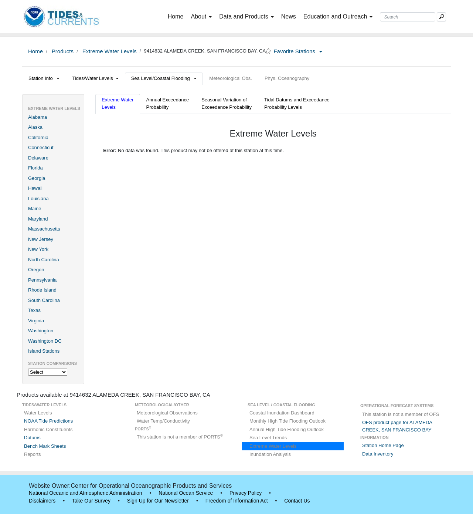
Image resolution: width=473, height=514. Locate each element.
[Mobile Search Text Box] (441, 16)
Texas (34, 310)
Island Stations (43, 351)
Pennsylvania (42, 280)
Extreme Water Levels (109, 51)
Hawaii (35, 188)
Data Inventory (378, 454)
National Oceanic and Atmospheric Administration (85, 493)
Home (177, 16)
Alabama (37, 117)
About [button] (201, 16)
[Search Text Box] (407, 16)
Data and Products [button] (246, 16)
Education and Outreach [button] (338, 16)
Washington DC (45, 341)
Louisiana (38, 198)
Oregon (36, 269)
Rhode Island (42, 290)
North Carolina (43, 259)
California (38, 137)
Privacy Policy (245, 493)
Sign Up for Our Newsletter (158, 501)
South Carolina (44, 300)
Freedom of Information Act (236, 501)
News (288, 16)
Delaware (38, 158)
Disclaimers (42, 501)
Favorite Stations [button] (297, 51)
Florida (35, 168)
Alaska (35, 127)
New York (38, 249)
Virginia (36, 320)
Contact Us (297, 501)
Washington (40, 330)
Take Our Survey (91, 501)
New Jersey (40, 239)
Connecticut (41, 147)
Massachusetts (44, 229)
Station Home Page (383, 445)
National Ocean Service (186, 493)
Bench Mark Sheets (45, 446)
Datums (32, 437)
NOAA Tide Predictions (48, 421)
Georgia (36, 178)
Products (62, 51)
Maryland (38, 219)
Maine (34, 208)
